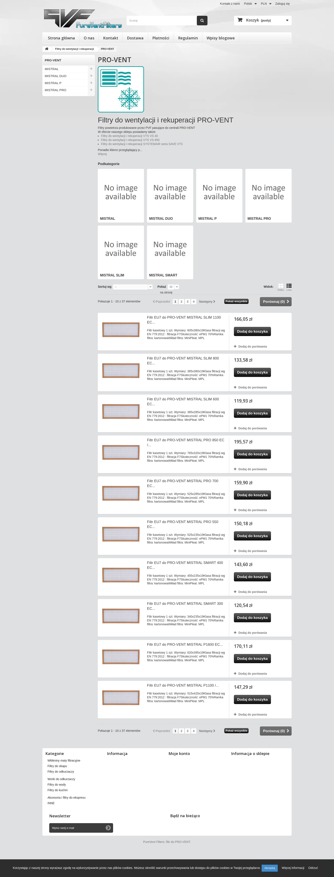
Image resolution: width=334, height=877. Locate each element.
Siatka (280, 287)
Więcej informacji (293, 868)
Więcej (102, 154)
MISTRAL (52, 69)
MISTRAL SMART (58, 104)
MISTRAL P (53, 83)
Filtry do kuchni (58, 808)
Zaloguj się (282, 3)
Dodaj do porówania (252, 346)
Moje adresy (179, 777)
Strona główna (61, 37)
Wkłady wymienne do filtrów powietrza (73, 771)
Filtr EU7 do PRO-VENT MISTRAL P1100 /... (183, 685)
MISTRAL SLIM (56, 97)
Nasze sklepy (118, 760)
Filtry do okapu (57, 784)
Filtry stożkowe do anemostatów (69, 766)
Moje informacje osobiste (187, 782)
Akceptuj (269, 868)
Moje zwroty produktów (186, 766)
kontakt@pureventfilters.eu (266, 796)
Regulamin (188, 37)
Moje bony (177, 788)
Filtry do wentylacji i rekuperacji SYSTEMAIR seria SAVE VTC (142, 144)
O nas (89, 37)
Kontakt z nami (230, 3)
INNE (51, 821)
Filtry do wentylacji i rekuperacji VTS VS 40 (129, 136)
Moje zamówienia (182, 760)
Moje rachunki (180, 771)
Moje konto (179, 753)
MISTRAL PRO (55, 90)
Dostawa (135, 37)
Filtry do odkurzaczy (61, 790)
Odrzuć (313, 868)
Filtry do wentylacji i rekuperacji (68, 760)
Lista (289, 287)
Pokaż (161, 286)
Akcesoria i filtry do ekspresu (66, 816)
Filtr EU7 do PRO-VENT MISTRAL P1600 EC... (185, 645)
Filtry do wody (57, 803)
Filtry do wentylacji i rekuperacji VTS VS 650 (130, 140)
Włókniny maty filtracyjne (64, 779)
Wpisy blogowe (221, 37)
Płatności (160, 37)
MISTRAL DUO (55, 76)
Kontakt (110, 37)
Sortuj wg (104, 286)
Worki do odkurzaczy (61, 797)
